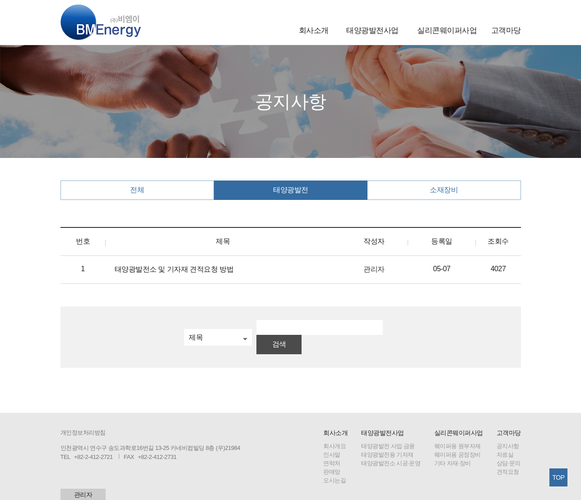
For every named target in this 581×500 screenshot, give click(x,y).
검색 (395, 329)
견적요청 (508, 457)
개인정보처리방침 (83, 417)
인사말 (331, 439)
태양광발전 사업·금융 (388, 431)
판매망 (331, 457)
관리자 (83, 479)
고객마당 (506, 30)
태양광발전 (290, 190)
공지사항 (508, 431)
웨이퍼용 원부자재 (457, 431)
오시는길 (334, 465)
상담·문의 (509, 448)
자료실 (505, 439)
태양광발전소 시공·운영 (390, 448)
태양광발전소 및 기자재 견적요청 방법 (174, 269)
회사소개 (314, 30)
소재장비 (444, 190)
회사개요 (334, 431)
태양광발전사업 (372, 30)
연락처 (331, 448)
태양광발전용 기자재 (387, 439)
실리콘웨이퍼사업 (447, 30)
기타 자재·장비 (452, 448)
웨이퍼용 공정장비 (457, 439)
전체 (137, 190)
